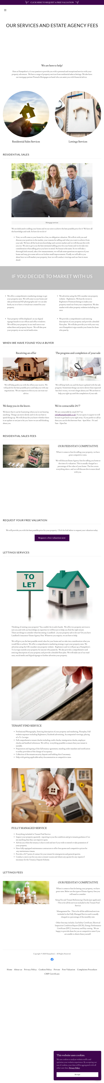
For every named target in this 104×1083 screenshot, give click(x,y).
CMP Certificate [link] (51, 974)
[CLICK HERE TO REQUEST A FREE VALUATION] (52, 2)
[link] (52, 959)
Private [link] (57, 969)
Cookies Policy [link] (45, 969)
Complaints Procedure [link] (87, 969)
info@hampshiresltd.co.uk (65, 415)
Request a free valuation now (52, 538)
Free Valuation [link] (68, 969)
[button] (10, 10)
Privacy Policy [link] (30, 969)
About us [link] (18, 969)
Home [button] (9, 969)
